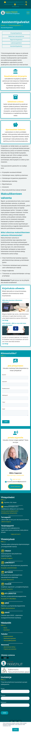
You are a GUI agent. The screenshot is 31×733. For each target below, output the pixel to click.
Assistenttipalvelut (16, 46)
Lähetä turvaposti (6, 521)
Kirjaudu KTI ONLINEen (8, 599)
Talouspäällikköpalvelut (9, 640)
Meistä (5, 628)
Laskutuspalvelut (16, 43)
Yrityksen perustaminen (9, 649)
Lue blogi (5, 320)
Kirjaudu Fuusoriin (7, 589)
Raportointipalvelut (16, 40)
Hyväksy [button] (15, 729)
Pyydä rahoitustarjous (8, 608)
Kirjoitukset (20, 4)
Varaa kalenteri (15, 486)
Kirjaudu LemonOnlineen (9, 568)
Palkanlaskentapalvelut (9, 638)
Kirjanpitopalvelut (16, 33)
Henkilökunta (8, 4)
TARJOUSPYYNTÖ (15, 534)
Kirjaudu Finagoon (6, 558)
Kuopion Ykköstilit (11, 12)
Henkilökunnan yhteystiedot (9, 513)
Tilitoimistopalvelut (14, 25)
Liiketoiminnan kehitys (9, 647)
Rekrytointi (15, 6)
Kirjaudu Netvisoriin (7, 580)
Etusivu (3, 25)
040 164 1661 (17, 479)
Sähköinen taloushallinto (16, 36)
